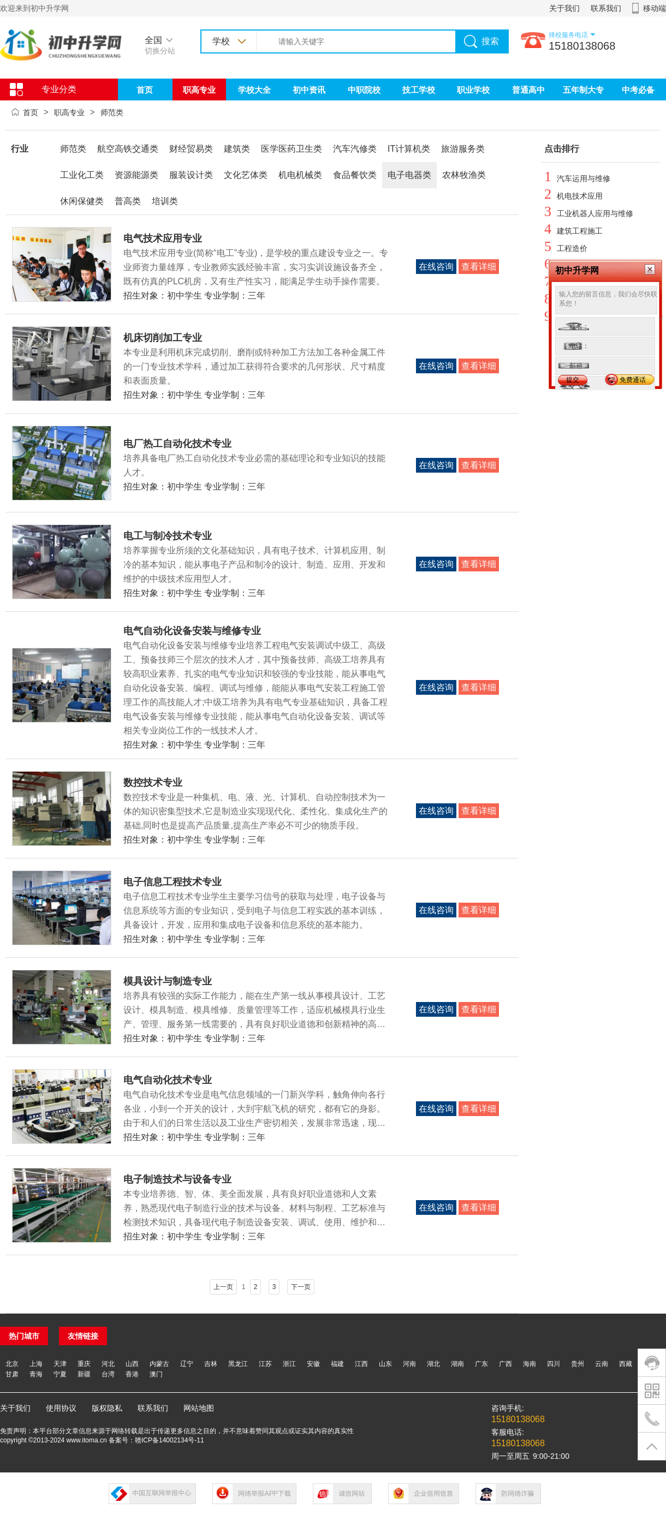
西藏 (625, 1364)
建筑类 (237, 148)
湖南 (457, 1364)
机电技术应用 (580, 196)
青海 (36, 1374)
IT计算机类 (409, 148)
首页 (144, 89)
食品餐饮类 (355, 175)
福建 (337, 1364)
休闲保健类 (82, 201)
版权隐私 (107, 1408)
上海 (36, 1364)
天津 (60, 1364)
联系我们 (606, 8)
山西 (132, 1364)
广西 (505, 1364)
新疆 (84, 1374)
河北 (108, 1364)
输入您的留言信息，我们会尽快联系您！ (609, 303)
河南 (409, 1364)
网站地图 (198, 1408)
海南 (529, 1364)
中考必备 (638, 89)
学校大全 (254, 89)
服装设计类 (191, 175)
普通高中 (528, 89)
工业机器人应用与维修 (595, 213)
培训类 (165, 201)
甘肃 (12, 1374)
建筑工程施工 (580, 230)
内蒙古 (159, 1364)
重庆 (84, 1364)
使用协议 (61, 1408)
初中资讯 (309, 89)
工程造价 (572, 248)
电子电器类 (409, 175)
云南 (601, 1364)
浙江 (289, 1364)
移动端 (654, 8)
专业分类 (58, 89)
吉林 (210, 1364)
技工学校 (418, 89)
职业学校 (473, 89)
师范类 (111, 112)
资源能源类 (136, 175)
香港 (132, 1374)
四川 (553, 1364)
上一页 (223, 1287)
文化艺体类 (245, 175)
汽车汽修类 (355, 148)
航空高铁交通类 (127, 148)
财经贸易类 (191, 148)
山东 (385, 1364)
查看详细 (478, 266)
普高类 (128, 201)
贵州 (577, 1364)
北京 (12, 1364)
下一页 (301, 1287)
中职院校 (364, 89)
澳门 (156, 1374)
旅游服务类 (463, 148)
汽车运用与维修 (583, 178)
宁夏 (60, 1374)
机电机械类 (300, 175)
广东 (481, 1364)
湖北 (433, 1364)
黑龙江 (238, 1364)
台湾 (108, 1374)
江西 (361, 1364)
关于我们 (564, 8)
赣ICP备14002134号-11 (169, 1440)
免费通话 (633, 380)
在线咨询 (436, 266)
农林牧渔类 (464, 175)
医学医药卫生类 (291, 148)
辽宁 (186, 1364)
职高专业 (199, 89)
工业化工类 (82, 175)
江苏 (265, 1364)
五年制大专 (583, 89)
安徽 (313, 1364)
